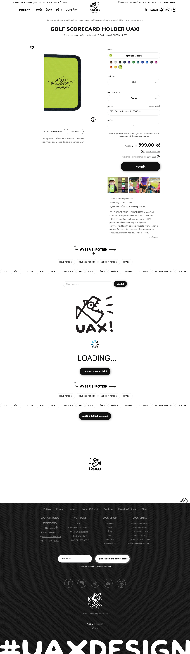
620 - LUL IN (75, 131)
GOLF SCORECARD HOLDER (100, 20)
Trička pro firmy (140, 536)
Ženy (49, 9)
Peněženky (84, 20)
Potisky (25, 9)
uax (51, 20)
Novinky (73, 509)
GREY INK (111, 68)
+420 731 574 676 (22, 2)
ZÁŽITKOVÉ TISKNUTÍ (126, 2)
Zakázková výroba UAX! (73, 141)
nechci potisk (154, 106)
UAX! (90, 614)
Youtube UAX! (108, 583)
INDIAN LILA (116, 68)
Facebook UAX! (68, 583)
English (99, 624)
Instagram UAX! (81, 583)
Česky (90, 624)
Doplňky (72, 9)
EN (55, 2)
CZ (50, 2)
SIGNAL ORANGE (122, 68)
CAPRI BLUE (153, 62)
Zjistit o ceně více (150, 152)
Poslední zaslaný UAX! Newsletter (95, 567)
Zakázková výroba (127, 509)
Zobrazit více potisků (95, 372)
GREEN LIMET (136, 20)
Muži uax (59, 20)
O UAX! (142, 2)
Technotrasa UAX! (121, 583)
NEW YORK (127, 68)
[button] (157, 186)
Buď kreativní (110, 544)
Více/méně (153, 237)
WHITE (116, 62)
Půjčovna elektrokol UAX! (140, 544)
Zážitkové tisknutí (140, 528)
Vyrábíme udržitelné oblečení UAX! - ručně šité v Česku (48, 20)
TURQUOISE (142, 62)
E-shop (59, 509)
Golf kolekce (71, 20)
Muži (39, 9)
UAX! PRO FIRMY (167, 2)
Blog (144, 509)
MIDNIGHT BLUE (127, 62)
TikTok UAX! (95, 583)
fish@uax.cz (53, 533)
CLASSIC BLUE (147, 62)
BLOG (151, 2)
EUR (65, 2)
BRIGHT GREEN (137, 62)
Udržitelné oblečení (140, 524)
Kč (59, 2)
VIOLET (132, 62)
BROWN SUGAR (111, 62)
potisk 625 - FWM (121, 20)
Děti (59, 9)
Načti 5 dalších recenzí (95, 416)
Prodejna (108, 509)
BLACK (122, 62)
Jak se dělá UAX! (90, 509)
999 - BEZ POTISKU (54, 131)
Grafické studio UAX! (140, 540)
